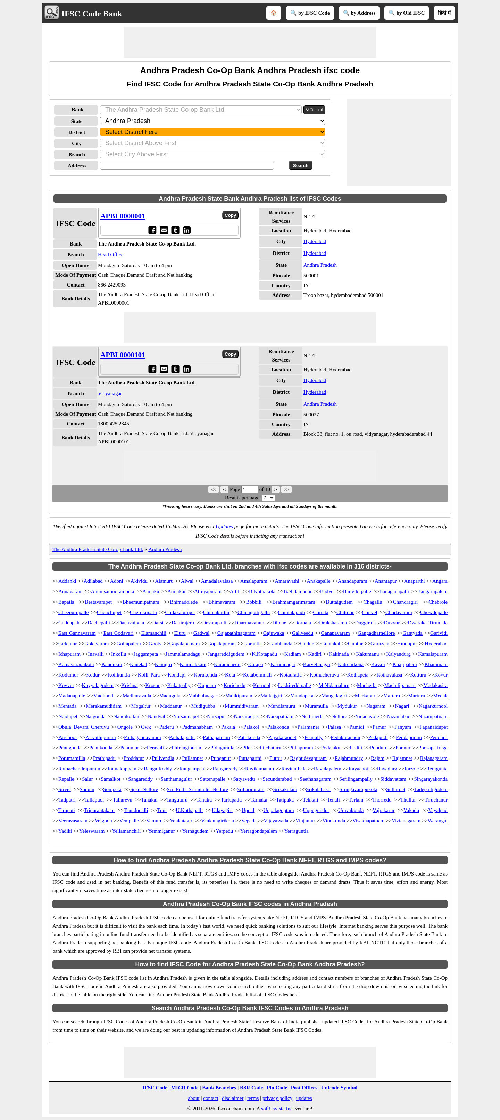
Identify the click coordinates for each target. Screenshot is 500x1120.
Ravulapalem (327, 768)
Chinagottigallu (254, 612)
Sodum (87, 789)
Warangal (438, 820)
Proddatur (134, 758)
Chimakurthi (216, 612)
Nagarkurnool (433, 706)
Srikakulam (285, 789)
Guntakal (330, 643)
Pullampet (192, 758)
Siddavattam (393, 779)
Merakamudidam (104, 706)
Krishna (129, 685)
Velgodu (103, 820)
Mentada (67, 706)
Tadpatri (67, 800)
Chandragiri (405, 602)
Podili (356, 747)
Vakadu (411, 810)
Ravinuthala (293, 768)
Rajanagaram (434, 758)
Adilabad (93, 581)
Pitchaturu (270, 747)
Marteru (391, 695)
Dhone (279, 622)
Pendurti (439, 737)
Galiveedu (303, 633)
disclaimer (232, 1098)
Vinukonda (333, 820)
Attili (235, 591)
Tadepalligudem (431, 789)
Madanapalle (71, 695)
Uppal (248, 810)
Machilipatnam (400, 685)
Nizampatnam (433, 716)
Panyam (402, 727)
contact (210, 1098)
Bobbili (253, 602)
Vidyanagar (110, 393)
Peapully (314, 737)
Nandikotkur (126, 716)
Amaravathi (287, 581)
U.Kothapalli (189, 810)
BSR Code (251, 1087)
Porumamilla (71, 758)
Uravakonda (351, 810)
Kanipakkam (193, 664)
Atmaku (150, 591)
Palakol (251, 727)
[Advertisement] (250, 42)
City (77, 143)
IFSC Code (155, 1087)
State (77, 121)
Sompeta (112, 789)
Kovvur (66, 685)
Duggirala (365, 622)
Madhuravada (137, 695)
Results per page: (243, 497)
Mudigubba (203, 706)
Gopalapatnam (184, 643)
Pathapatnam (216, 737)
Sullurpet (395, 789)
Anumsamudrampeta (112, 591)
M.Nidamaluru (333, 685)
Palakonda (278, 727)
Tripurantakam (99, 810)
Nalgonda (95, 716)
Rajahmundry (349, 758)
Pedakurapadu (345, 737)
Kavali (378, 664)
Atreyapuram (208, 591)
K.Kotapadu (264, 654)
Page (235, 489)
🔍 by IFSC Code (310, 13)
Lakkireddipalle (294, 685)
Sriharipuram (250, 789)
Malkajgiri (271, 695)
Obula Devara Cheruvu (83, 727)
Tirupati (66, 810)
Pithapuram (301, 747)
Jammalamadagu (182, 654)
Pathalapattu (182, 737)
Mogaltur (141, 706)
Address (77, 165)
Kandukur (111, 664)
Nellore (339, 716)
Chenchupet (109, 612)
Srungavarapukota (358, 789)
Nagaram (375, 706)
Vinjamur (305, 820)
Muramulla (316, 706)
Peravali (155, 747)
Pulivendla (163, 758)
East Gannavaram (77, 633)
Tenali (333, 800)
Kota (230, 675)
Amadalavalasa (217, 581)
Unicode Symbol (339, 1087)
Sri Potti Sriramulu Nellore (197, 789)
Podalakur (331, 747)
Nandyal (156, 716)
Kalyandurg (398, 654)
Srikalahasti (318, 789)
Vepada (249, 820)
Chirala (320, 612)
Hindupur (407, 643)
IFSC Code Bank (91, 13)
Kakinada (339, 654)
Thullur (408, 800)
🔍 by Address (359, 13)
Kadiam (292, 654)
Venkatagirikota (217, 820)
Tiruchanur (436, 800)
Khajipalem (405, 664)
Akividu (139, 581)
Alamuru (164, 581)
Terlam (356, 800)
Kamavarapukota (76, 664)
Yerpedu (224, 831)
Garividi (439, 633)
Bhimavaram (221, 602)
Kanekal (138, 664)
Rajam (377, 758)
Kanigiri (163, 664)
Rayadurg (387, 768)
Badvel (327, 591)
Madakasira (435, 685)
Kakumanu (367, 654)
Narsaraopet (246, 716)
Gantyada (412, 633)
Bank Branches (219, 1087)
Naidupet (67, 716)
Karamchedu (227, 664)
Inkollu (118, 654)
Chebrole (438, 602)
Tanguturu (177, 800)
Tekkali (310, 800)
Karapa (255, 664)
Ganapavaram (335, 633)
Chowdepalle (434, 612)
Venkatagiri (182, 820)
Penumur (129, 747)
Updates (224, 526)
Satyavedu (244, 779)
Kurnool (261, 685)
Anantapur (386, 581)
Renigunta (437, 768)
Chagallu (373, 602)
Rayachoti (359, 768)
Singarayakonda (431, 779)
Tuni (162, 810)
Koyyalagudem (98, 685)
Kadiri (315, 654)
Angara (440, 581)
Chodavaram (398, 612)
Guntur (355, 643)
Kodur (92, 675)
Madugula (169, 695)
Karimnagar (282, 664)
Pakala (228, 727)
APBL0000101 (122, 355)
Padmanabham (197, 727)
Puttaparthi (250, 758)
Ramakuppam (122, 768)
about (193, 1098)
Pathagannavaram (142, 737)
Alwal (187, 581)
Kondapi (177, 675)
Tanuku (204, 800)
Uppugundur (316, 810)
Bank (77, 110)
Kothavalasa (389, 675)
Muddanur (171, 706)
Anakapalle (318, 581)
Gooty (155, 643)
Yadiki (65, 831)
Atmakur (176, 591)
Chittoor (345, 612)
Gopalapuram (222, 643)
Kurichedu (234, 685)
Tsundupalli (136, 810)
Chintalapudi (291, 612)
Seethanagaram (316, 779)
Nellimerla (312, 716)
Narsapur (216, 716)
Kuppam (207, 685)
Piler (247, 747)
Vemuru (154, 820)
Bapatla (66, 602)
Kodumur (68, 675)
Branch (76, 154)
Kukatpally (179, 685)
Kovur (441, 675)
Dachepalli (99, 622)
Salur (87, 779)
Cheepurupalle (73, 612)
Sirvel (64, 789)
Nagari (402, 706)
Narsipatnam (280, 716)
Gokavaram (97, 643)
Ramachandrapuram (79, 768)
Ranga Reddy (158, 768)
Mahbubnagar (202, 695)
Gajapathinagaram (236, 633)
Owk (146, 727)
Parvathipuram (100, 737)
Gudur (306, 643)
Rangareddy (225, 768)
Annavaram (70, 591)
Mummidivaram (242, 706)
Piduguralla (222, 747)
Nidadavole (367, 716)
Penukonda (100, 747)
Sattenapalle (212, 779)
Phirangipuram (187, 747)
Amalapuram (253, 581)
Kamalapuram (433, 654)
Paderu (166, 727)
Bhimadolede (184, 602)
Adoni (116, 581)
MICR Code (185, 1087)
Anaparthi (414, 581)
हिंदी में (444, 13)
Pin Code (277, 1087)
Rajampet (402, 758)
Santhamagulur (176, 779)
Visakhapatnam (368, 820)
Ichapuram (69, 654)
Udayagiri (222, 810)
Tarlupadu (231, 800)
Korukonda (205, 675)
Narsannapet (186, 716)
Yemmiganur (161, 831)
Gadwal (201, 633)
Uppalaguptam (278, 810)
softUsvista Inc (276, 1108)
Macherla (367, 685)
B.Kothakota (262, 591)
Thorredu (382, 800)
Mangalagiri (334, 695)
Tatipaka (285, 800)
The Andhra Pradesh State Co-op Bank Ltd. (97, 549)
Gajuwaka (273, 633)
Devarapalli (214, 622)
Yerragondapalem (258, 831)
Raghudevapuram (308, 758)
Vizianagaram (406, 820)
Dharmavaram (249, 622)
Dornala (302, 622)
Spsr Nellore (144, 789)
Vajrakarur (383, 810)
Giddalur (67, 643)
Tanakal (149, 800)
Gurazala (379, 643)
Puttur (275, 758)
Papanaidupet (433, 727)
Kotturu (418, 675)
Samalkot (110, 779)
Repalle (66, 779)
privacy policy (277, 1098)
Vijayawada (276, 820)
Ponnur (402, 747)
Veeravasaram (73, 820)
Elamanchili (153, 633)
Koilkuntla (119, 675)
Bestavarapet (98, 602)
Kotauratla (290, 675)
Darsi (158, 622)
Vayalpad (438, 810)
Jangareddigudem (226, 654)
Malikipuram (238, 695)
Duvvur (392, 622)
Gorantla (253, 643)
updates (304, 1098)
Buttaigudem (339, 602)
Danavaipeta (131, 622)
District (76, 132)
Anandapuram (352, 581)
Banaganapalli (394, 591)
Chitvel (369, 612)
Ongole (125, 727)
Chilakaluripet (180, 612)
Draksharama (333, 622)
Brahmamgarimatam (293, 602)
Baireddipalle (357, 591)
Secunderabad (277, 779)
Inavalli (96, 654)
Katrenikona (351, 664)
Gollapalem (129, 643)
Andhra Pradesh (320, 265)
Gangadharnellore (376, 633)
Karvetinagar (316, 664)
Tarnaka (258, 800)
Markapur (365, 695)
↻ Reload (314, 109)
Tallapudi (94, 800)
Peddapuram (409, 737)
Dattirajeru (183, 622)
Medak (440, 695)
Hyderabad (314, 241)
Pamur (379, 727)
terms (253, 1098)
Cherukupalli (143, 612)
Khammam (436, 664)
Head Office (110, 254)
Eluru (179, 633)
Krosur (152, 685)
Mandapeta (302, 695)
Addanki (67, 581)
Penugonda (70, 747)
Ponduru (379, 747)
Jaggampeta (145, 654)
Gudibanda (280, 643)
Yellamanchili (126, 831)
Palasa (334, 727)
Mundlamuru (281, 706)
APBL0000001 (122, 216)
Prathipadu (104, 758)
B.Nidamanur (298, 591)
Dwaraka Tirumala (428, 622)
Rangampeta (193, 768)
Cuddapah (69, 622)
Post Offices (304, 1087)
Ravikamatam (259, 768)
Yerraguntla (296, 831)
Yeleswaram (92, 831)
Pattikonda (249, 737)
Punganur (221, 758)
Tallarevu (122, 800)
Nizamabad (398, 716)
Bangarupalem (432, 591)
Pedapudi (378, 737)
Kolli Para (149, 675)
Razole (412, 768)
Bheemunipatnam (141, 602)
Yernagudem (195, 831)
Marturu (416, 695)
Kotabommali (257, 675)
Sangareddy (140, 779)
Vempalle (129, 820)
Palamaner (308, 727)
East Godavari (118, 633)
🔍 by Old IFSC (407, 13)
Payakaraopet (282, 737)
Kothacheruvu (324, 675)
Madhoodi (104, 695)
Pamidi (356, 727)
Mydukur (347, 706)
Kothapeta (358, 675)
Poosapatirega (433, 747)
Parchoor (67, 737)
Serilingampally (356, 779)
